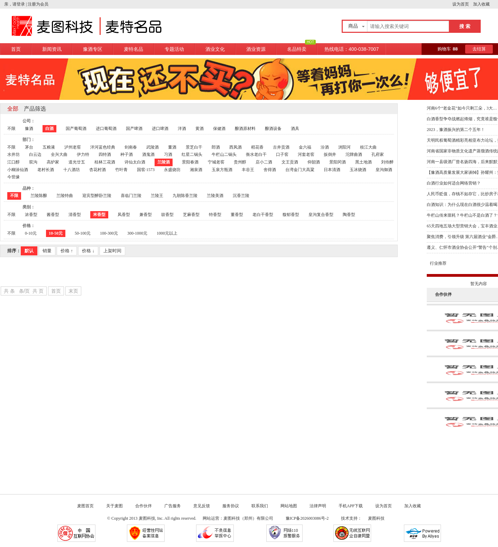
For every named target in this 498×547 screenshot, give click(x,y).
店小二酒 (264, 162)
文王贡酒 (290, 162)
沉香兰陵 (241, 195)
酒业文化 (215, 49)
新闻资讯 (52, 49)
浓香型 (31, 214)
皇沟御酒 (384, 169)
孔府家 (377, 154)
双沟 (33, 162)
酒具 (295, 128)
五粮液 (49, 147)
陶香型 (349, 214)
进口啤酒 (160, 128)
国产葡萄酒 (76, 128)
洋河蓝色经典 (102, 147)
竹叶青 (121, 169)
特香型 (215, 214)
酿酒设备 (273, 128)
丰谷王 (248, 169)
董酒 (172, 147)
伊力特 (83, 154)
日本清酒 (332, 169)
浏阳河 (344, 147)
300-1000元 (137, 233)
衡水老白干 (256, 154)
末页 (73, 291)
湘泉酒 (196, 169)
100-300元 (109, 233)
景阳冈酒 (337, 162)
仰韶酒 (313, 162)
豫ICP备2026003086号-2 (308, 518)
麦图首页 (85, 505)
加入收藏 (485, 4)
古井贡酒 (281, 147)
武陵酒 (152, 147)
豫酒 (29, 128)
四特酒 (105, 154)
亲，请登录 (14, 4)
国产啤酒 (134, 128)
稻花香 (257, 147)
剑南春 (130, 147)
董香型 (237, 214)
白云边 (35, 154)
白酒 (49, 128)
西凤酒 (235, 147)
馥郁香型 (291, 214)
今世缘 (13, 177)
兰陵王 (157, 195)
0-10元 (31, 233)
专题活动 (174, 49)
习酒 (168, 154)
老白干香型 (262, 214)
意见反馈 (201, 505)
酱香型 (53, 214)
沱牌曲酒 (353, 154)
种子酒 (126, 154)
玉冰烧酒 (358, 169)
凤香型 (124, 214)
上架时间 (112, 250)
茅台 (29, 147)
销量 (47, 250)
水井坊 (13, 154)
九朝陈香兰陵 (185, 195)
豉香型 (167, 214)
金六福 (305, 147)
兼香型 (145, 214)
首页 (16, 49)
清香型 (74, 214)
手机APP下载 (351, 505)
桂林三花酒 (104, 162)
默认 (29, 250)
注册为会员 (38, 4)
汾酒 (325, 147)
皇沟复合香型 (320, 214)
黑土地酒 (363, 162)
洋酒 (182, 128)
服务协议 (230, 505)
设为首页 (462, 4)
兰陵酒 (163, 162)
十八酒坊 (71, 169)
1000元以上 (167, 233)
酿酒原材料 (245, 128)
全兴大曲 (59, 154)
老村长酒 (45, 169)
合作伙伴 (143, 505)
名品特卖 (296, 49)
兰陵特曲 (64, 195)
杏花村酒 (97, 169)
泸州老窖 (72, 147)
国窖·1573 (146, 169)
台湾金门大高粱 (299, 169)
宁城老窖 (216, 162)
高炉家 (53, 162)
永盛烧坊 (172, 169)
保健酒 (219, 128)
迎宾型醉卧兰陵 (96, 195)
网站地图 (288, 505)
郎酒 (216, 147)
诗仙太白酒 (134, 162)
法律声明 (318, 505)
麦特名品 (133, 49)
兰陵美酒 (215, 195)
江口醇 (13, 162)
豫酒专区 (92, 49)
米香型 (99, 214)
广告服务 (172, 505)
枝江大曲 (368, 147)
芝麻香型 (191, 214)
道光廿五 (76, 162)
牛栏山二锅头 (224, 154)
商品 (353, 26)
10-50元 (56, 233)
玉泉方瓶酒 (222, 169)
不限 (11, 128)
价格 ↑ (67, 250)
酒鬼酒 (148, 154)
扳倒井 (330, 154)
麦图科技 (376, 518)
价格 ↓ (88, 250)
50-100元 (83, 233)
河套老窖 (306, 154)
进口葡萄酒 (106, 128)
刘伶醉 (387, 162)
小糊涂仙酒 (17, 169)
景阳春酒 (190, 162)
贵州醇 (240, 162)
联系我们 (259, 505)
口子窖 (282, 154)
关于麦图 (114, 505)
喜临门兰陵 (131, 195)
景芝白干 (194, 147)
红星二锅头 (192, 154)
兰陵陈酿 (38, 195)
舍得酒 (270, 169)
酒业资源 (256, 49)
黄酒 (199, 128)
